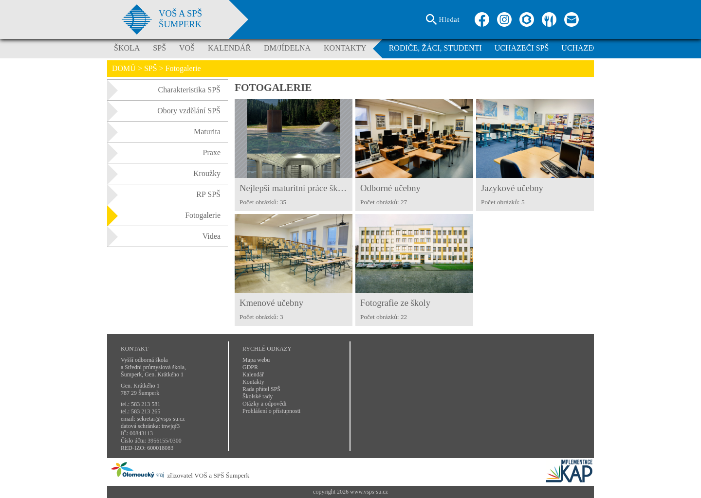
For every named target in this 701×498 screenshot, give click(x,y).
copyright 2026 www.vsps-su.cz (350, 491)
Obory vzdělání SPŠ (164, 111)
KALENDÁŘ (229, 48)
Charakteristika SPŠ (164, 90)
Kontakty (253, 381)
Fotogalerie (164, 215)
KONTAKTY (345, 48)
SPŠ (159, 48)
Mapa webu (256, 359)
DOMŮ (124, 68)
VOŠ (187, 48)
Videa (164, 236)
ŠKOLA (127, 48)
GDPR (250, 367)
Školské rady (257, 396)
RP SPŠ (164, 194)
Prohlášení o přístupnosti (271, 411)
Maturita (164, 132)
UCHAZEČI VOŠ (589, 48)
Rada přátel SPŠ (261, 389)
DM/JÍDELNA (287, 48)
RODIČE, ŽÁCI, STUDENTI (435, 48)
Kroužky (164, 173)
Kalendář (253, 374)
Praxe (164, 152)
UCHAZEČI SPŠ (522, 48)
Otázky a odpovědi (264, 403)
